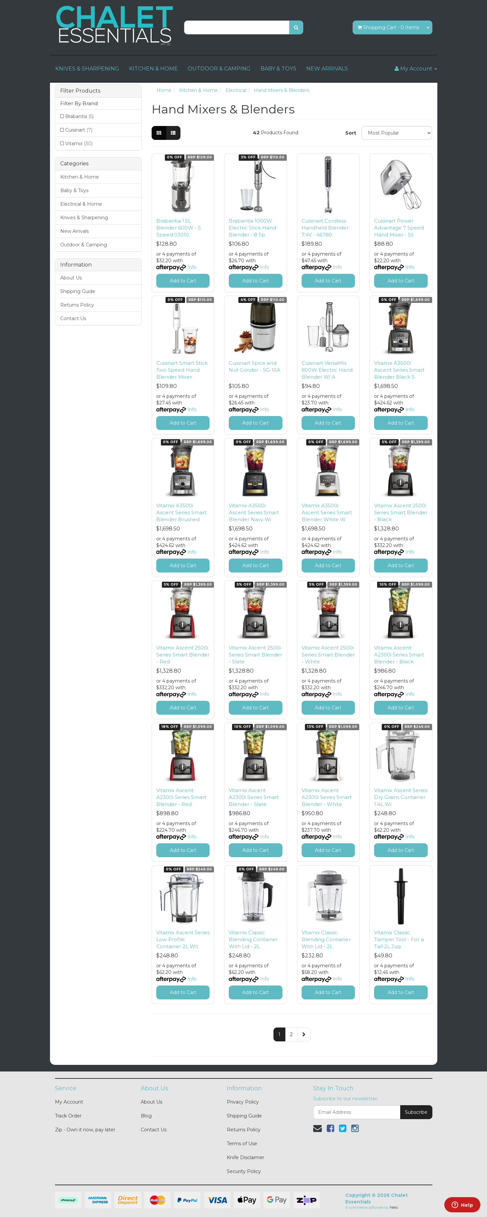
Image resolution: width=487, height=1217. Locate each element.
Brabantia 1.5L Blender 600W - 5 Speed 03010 (178, 228)
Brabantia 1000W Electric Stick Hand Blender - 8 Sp (252, 228)
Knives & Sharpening (84, 218)
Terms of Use (242, 1144)
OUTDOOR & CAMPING (219, 68)
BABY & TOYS (278, 68)
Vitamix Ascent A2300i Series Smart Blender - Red (181, 797)
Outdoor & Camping (83, 245)
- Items (388, 27)
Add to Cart (183, 281)
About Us (71, 278)
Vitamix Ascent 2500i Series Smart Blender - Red (183, 655)
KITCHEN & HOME (153, 68)
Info (192, 267)
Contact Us (73, 318)
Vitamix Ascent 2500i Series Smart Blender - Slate (255, 655)
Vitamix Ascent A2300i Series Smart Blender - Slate (254, 797)
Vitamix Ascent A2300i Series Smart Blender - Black (399, 655)
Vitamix (79, 144)
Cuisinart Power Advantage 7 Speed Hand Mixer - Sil (399, 228)
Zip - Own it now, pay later (85, 1130)
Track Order (68, 1116)
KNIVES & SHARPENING (87, 68)
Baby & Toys (74, 190)
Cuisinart (78, 130)
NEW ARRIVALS (327, 68)
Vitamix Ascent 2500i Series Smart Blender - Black (400, 512)
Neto (394, 1207)
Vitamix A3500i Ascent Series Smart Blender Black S (399, 370)
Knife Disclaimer (245, 1157)
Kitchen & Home (79, 177)
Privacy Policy (243, 1102)
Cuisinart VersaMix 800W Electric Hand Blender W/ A (327, 370)
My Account (69, 1102)
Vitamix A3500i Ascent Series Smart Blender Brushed (181, 512)
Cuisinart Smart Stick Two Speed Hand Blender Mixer (182, 370)
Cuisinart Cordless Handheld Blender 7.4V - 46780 (325, 228)
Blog (146, 1116)
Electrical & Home (81, 204)
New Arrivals (74, 231)
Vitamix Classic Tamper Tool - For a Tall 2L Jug (399, 939)
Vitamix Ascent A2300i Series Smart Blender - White (327, 797)
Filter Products (80, 91)
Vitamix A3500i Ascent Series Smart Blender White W (327, 512)
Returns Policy (77, 305)
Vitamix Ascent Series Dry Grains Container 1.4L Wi (400, 797)
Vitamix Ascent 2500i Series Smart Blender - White (328, 655)
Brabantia (79, 116)
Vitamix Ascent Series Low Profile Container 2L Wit (183, 939)
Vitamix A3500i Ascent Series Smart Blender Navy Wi (254, 512)
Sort (350, 133)
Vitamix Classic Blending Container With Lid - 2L (253, 939)
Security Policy (244, 1171)
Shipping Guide (77, 291)
